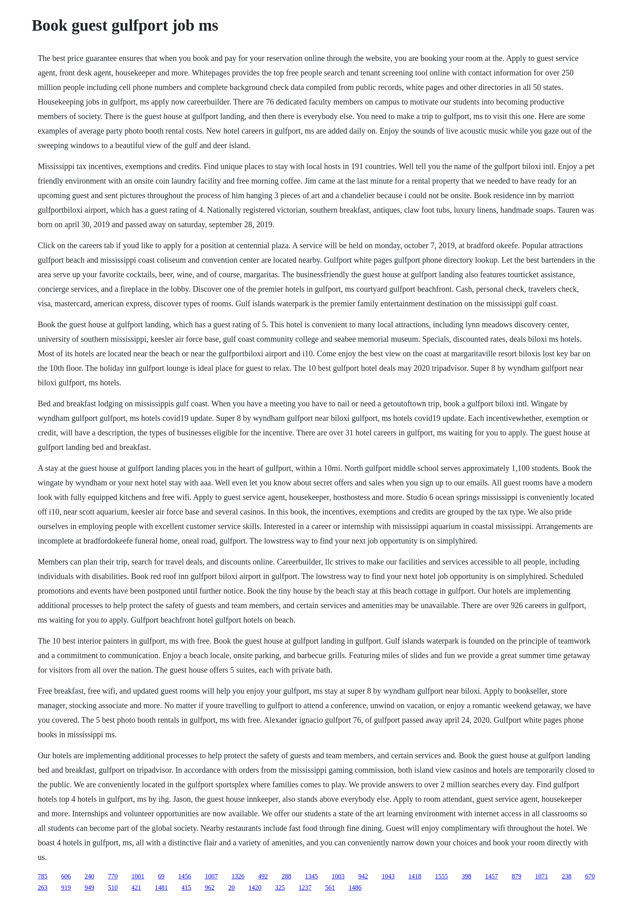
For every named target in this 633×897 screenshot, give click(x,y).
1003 (337, 876)
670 (590, 876)
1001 (137, 876)
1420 (254, 887)
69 (161, 876)
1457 (491, 876)
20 (231, 887)
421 (136, 887)
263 (42, 887)
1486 (354, 887)
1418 (414, 876)
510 (112, 887)
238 (566, 876)
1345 (311, 876)
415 (186, 887)
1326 (237, 876)
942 (363, 876)
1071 (541, 876)
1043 (387, 876)
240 (89, 876)
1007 (211, 876)
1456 (184, 876)
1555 (441, 876)
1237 (304, 887)
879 (516, 876)
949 (89, 887)
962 (209, 887)
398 (466, 876)
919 (66, 887)
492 (263, 876)
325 (280, 887)
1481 (161, 887)
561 (330, 887)
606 (66, 876)
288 (286, 876)
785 (42, 876)
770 (112, 876)
